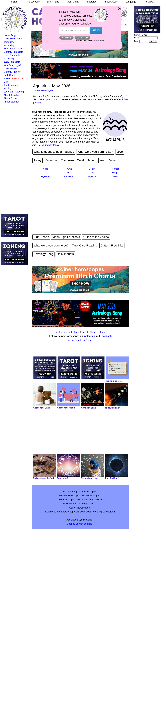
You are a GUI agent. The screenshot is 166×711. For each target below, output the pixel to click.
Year (102, 160)
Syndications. (85, 519)
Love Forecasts (12, 55)
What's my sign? (12, 65)
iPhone (101, 332)
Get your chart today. (48, 145)
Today (37, 160)
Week (81, 160)
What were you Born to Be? (95, 151)
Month (92, 160)
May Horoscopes (91, 495)
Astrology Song (43, 254)
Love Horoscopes (66, 499)
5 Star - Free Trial (112, 245)
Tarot (84, 332)
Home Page (10, 35)
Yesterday (9, 45)
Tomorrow (9, 42)
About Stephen (11, 101)
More (112, 160)
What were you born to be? (51, 245)
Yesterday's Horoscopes (90, 499)
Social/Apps (111, 1)
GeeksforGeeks (81, 29)
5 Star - (13, 78)
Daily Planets (11, 68)
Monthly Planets (12, 71)
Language (131, 1)
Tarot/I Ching (72, 1)
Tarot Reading (11, 85)
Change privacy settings (79, 523)
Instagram (89, 336)
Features (91, 1)
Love (120, 151)
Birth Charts (52, 1)
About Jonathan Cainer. (80, 340)
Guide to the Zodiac (96, 237)
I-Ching (7, 88)
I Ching (92, 332)
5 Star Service (63, 332)
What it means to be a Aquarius (54, 151)
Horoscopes (33, 1)
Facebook (106, 336)
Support (150, 1)
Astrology (71, 519)
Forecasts (12, 62)
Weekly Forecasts (13, 48)
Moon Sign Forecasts (66, 237)
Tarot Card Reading (84, 245)
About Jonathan (12, 95)
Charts (75, 332)
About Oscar (10, 98)
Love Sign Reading (14, 91)
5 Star (14, 1)
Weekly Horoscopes (69, 495)
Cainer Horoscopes (43, 90)
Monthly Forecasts (13, 52)
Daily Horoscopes (13, 38)
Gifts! (6, 81)
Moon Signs (10, 58)
